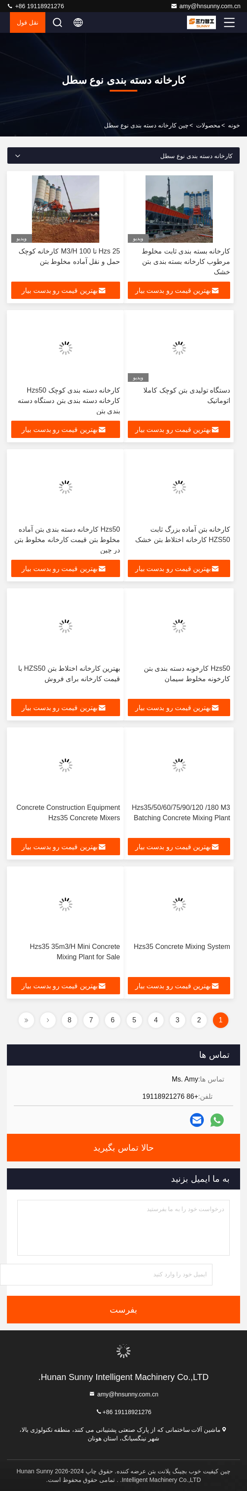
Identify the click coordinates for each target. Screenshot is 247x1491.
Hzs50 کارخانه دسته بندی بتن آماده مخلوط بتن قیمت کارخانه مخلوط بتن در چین (67, 540)
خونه (234, 125)
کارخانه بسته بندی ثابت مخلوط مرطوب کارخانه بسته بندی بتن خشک (186, 261)
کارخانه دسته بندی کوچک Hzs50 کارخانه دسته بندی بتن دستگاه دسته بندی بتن (69, 401)
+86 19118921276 (35, 6)
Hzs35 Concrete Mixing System (182, 946)
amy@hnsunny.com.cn (206, 6)
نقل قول (27, 22)
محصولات (208, 125)
